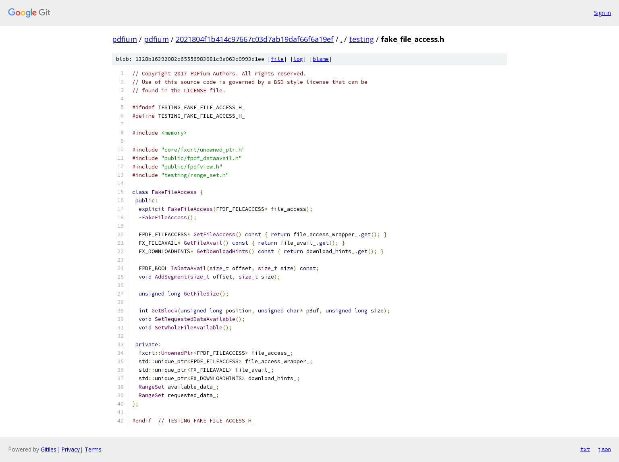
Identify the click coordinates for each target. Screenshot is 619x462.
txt (585, 449)
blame (321, 59)
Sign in (602, 13)
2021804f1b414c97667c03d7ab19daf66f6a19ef (255, 39)
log (298, 59)
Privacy (70, 449)
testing (361, 39)
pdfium (124, 39)
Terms (93, 449)
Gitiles (48, 449)
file (277, 59)
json (604, 449)
